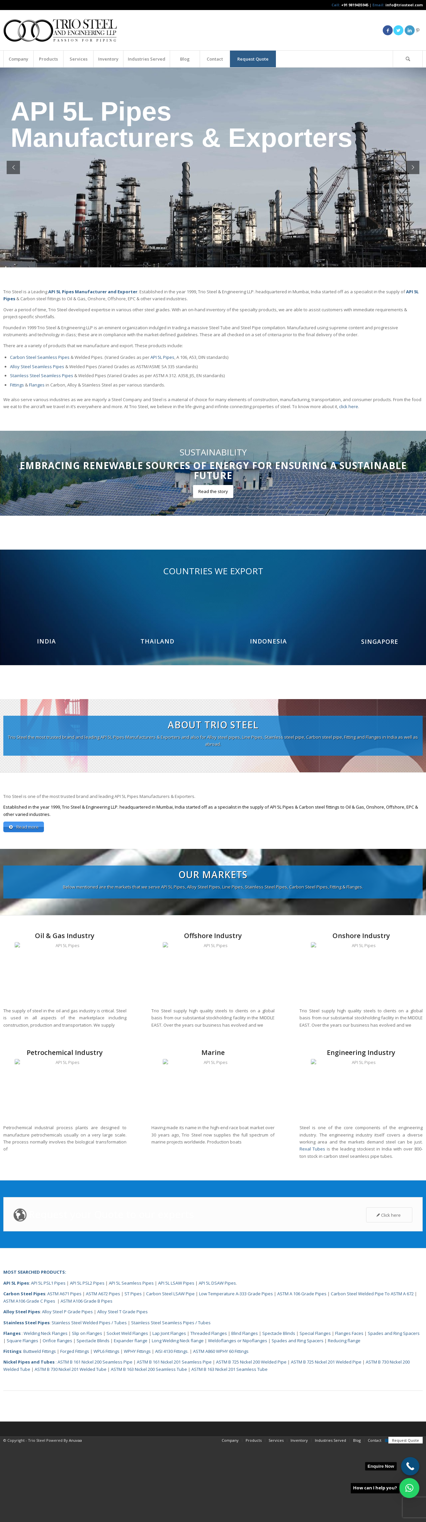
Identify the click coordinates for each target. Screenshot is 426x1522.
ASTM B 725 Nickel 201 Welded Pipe (326, 1440)
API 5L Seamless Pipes (131, 1361)
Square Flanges (22, 1418)
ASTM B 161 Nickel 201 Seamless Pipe (174, 1440)
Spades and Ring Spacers (394, 1411)
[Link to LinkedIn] (410, 30)
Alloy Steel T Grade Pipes (122, 1390)
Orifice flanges (58, 1418)
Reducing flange (344, 1418)
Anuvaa (75, 1518)
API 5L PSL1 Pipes (48, 1361)
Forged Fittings (74, 1429)
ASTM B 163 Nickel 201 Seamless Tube (229, 1447)
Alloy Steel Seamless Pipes (37, 367)
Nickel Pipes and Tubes (29, 1440)
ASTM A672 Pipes (103, 1372)
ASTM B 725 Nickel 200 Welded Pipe (251, 1440)
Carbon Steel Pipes (24, 1372)
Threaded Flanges (208, 1411)
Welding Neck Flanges (46, 1411)
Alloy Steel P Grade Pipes (67, 1390)
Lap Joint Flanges (169, 1411)
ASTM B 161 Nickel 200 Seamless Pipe (95, 1440)
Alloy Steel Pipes (21, 1390)
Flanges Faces (349, 1411)
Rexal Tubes (312, 1227)
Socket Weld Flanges (127, 1411)
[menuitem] (18, 59)
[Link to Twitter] (398, 30)
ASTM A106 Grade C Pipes (29, 1379)
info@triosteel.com (403, 4)
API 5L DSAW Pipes (217, 1361)
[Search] (408, 59)
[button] (409, 1488)
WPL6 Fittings (106, 1429)
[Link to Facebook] (388, 30)
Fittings (17, 385)
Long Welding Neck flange (178, 1418)
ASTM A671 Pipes (64, 1372)
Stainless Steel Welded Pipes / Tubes (89, 1400)
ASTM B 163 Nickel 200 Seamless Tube (149, 1447)
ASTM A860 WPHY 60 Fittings (221, 1429)
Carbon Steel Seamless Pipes (40, 357)
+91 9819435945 (354, 4)
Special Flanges (315, 1411)
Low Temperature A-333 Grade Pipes (236, 1372)
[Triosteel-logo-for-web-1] (60, 30)
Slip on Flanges (86, 1411)
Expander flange (131, 1418)
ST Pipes (133, 1372)
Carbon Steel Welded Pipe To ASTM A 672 (372, 1372)
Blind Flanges (244, 1411)
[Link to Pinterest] (418, 30)
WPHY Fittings (137, 1429)
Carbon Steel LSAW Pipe (170, 1372)
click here (348, 406)
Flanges (37, 385)
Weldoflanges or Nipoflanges (238, 1418)
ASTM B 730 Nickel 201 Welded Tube (70, 1447)
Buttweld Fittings (39, 1429)
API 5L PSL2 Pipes (87, 1361)
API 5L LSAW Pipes (176, 1361)
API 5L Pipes (162, 357)
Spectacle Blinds (278, 1411)
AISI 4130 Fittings (171, 1429)
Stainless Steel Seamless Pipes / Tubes (171, 1400)
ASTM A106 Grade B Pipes (86, 1379)
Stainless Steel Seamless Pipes (41, 376)
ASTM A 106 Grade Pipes (301, 1372)
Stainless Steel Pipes (26, 1400)
